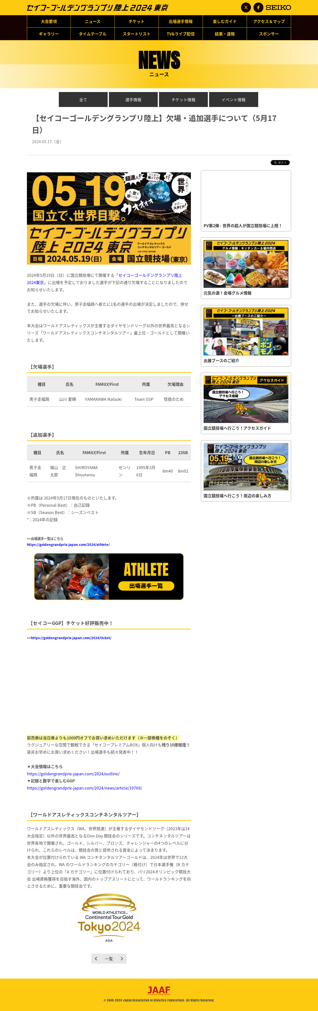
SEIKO (278, 7)
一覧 (109, 959)
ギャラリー (48, 35)
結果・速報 (225, 34)
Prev (96, 959)
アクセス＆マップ (269, 22)
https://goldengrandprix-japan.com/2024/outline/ (73, 774)
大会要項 (48, 22)
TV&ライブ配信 (181, 35)
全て (83, 99)
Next (122, 959)
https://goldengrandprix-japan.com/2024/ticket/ (71, 637)
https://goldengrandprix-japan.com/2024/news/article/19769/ (84, 788)
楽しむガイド (225, 21)
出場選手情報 (181, 22)
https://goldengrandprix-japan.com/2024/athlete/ (68, 544)
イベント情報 (233, 99)
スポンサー (269, 35)
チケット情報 (183, 99)
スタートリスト (137, 34)
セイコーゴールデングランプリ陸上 (97, 10)
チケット (137, 22)
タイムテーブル (92, 34)
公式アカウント (246, 7)
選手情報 (133, 99)
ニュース (92, 22)
